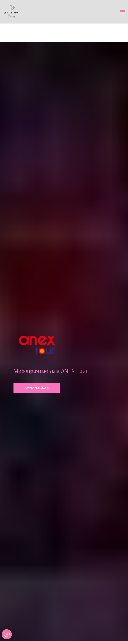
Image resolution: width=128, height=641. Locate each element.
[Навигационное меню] (122, 11)
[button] (36, 388)
